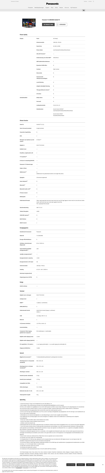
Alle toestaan (90, 464)
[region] (52, 465)
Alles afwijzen (80, 464)
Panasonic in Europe (15, 1)
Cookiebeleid (18, 467)
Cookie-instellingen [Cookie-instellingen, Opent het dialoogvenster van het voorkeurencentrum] (71, 464)
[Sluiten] (102, 464)
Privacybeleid (25, 467)
